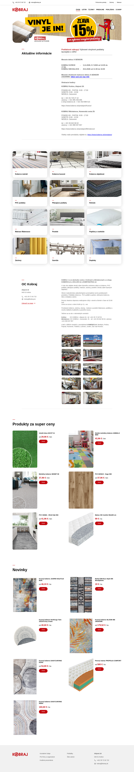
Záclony (111, 2)
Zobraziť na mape (28, 303)
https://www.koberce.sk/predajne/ (99, 135)
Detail (43, 441)
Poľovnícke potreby (101, 2)
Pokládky (70, 753)
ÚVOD (78, 9)
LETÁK (84, 9)
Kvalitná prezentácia (46, 760)
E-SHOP (118, 9)
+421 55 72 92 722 (19, 2)
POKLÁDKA (110, 9)
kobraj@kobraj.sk (35, 2)
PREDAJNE (100, 9)
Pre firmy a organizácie (47, 757)
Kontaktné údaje (45, 753)
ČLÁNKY (91, 9)
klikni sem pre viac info (80, 77)
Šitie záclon (71, 757)
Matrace (119, 2)
